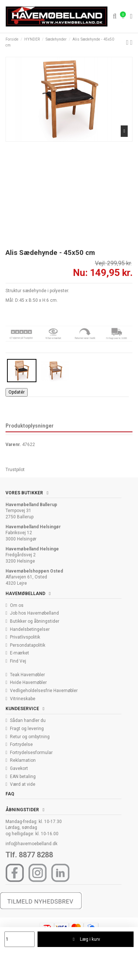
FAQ (10, 793)
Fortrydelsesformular (31, 752)
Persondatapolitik (27, 645)
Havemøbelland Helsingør (33, 526)
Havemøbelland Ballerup (31, 504)
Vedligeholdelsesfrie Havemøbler (44, 690)
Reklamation (23, 760)
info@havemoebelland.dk (31, 843)
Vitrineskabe (22, 698)
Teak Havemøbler (27, 674)
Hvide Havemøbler (28, 682)
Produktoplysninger (30, 426)
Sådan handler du (28, 720)
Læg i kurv (85, 939)
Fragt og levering (27, 728)
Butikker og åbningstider (34, 621)
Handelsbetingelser (30, 629)
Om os (17, 605)
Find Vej (18, 661)
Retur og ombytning (30, 736)
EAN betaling (23, 776)
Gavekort (19, 768)
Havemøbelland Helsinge (32, 549)
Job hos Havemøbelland (34, 613)
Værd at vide (22, 784)
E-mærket (19, 653)
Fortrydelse (21, 744)
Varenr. (13, 444)
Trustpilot (15, 469)
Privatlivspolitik (25, 637)
